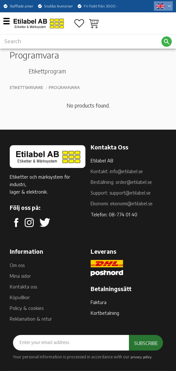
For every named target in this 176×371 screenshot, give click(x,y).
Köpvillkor (20, 297)
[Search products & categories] (82, 41)
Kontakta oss (23, 286)
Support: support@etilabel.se (121, 193)
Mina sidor (20, 276)
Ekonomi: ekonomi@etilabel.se (122, 203)
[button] (9, 21)
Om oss (17, 265)
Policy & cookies (27, 308)
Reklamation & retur (31, 319)
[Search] (166, 41)
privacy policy (141, 356)
